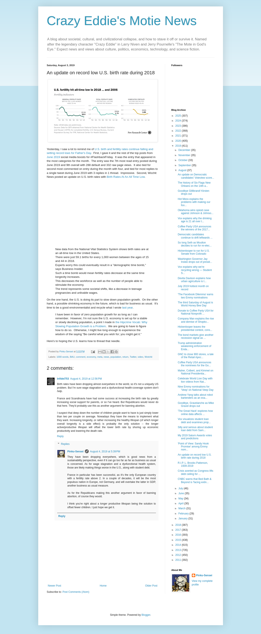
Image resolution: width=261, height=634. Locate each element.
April (181, 503)
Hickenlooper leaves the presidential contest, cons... (195, 328)
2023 (178, 125)
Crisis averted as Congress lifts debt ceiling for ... (195, 472)
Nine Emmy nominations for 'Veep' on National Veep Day (195, 388)
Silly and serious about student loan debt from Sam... (195, 429)
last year (127, 307)
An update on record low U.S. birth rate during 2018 (194, 456)
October (183, 160)
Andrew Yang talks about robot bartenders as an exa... (195, 396)
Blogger (146, 614)
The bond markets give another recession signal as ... (195, 336)
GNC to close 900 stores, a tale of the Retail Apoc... (196, 356)
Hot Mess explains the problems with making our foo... (194, 202)
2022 (178, 130)
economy (91, 357)
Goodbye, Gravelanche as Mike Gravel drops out (196, 404)
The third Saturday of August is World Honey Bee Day (195, 304)
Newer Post (54, 585)
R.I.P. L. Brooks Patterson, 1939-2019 (193, 464)
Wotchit (148, 357)
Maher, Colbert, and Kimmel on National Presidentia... (195, 372)
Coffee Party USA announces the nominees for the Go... (194, 364)
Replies (65, 443)
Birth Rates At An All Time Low (126, 176)
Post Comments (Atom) (76, 591)
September (185, 165)
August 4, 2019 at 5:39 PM (105, 451)
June (181, 493)
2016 (178, 534)
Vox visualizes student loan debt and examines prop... (194, 421)
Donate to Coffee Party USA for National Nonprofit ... (196, 312)
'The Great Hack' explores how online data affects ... (195, 412)
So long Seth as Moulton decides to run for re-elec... (195, 244)
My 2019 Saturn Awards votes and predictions (195, 437)
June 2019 (53, 157)
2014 (178, 544)
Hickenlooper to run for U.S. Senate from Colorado (193, 252)
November (184, 155)
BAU (72, 357)
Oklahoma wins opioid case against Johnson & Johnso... (195, 212)
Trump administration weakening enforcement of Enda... (194, 346)
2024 (178, 120)
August (182, 170)
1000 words (62, 357)
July (181, 488)
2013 (178, 550)
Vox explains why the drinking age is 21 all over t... (194, 220)
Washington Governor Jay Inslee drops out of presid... (195, 260)
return (125, 357)
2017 (178, 529)
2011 (178, 559)
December (184, 150)
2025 (178, 115)
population (115, 357)
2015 (178, 539)
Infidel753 (63, 378)
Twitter (133, 357)
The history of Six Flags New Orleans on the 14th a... (194, 184)
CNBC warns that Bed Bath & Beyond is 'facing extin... (194, 480)
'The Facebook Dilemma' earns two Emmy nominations (195, 296)
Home (103, 585)
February (183, 513)
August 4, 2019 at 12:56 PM (86, 378)
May (181, 498)
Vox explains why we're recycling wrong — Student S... (195, 270)
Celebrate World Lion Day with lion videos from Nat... (195, 380)
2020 (178, 140)
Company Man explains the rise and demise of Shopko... (196, 320)
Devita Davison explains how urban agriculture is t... (194, 280)
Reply (60, 436)
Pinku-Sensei (75, 451)
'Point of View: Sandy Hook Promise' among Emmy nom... (193, 446)
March (182, 508)
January (183, 518)
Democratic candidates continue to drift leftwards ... (195, 236)
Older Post (151, 585)
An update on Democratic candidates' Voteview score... (196, 176)
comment (80, 357)
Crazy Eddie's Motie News (122, 21)
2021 (178, 135)
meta (99, 357)
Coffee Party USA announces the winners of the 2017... (194, 228)
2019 (178, 145)
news (106, 357)
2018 (178, 524)
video (140, 357)
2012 (178, 554)
